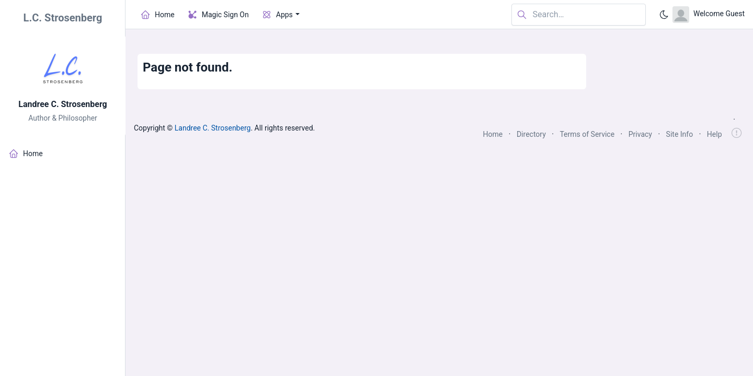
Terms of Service (587, 134)
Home (493, 134)
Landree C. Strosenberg (62, 104)
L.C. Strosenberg (63, 17)
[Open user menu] (708, 14)
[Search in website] (578, 15)
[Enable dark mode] (664, 14)
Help (714, 134)
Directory (531, 134)
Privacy (640, 134)
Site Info (679, 134)
